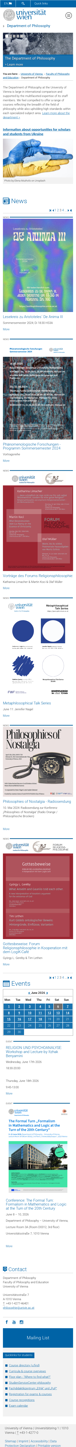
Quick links (41, 3)
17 (29, 1019)
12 (49, 1013)
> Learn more (14, 64)
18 (40, 1019)
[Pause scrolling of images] (21, 36)
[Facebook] (6, 1321)
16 (19, 1019)
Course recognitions (22, 1400)
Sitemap (10, 1441)
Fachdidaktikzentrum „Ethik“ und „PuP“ (33, 1388)
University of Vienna (32, 73)
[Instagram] (21, 1321)
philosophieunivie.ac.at (18, 1308)
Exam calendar (18, 1405)
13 (58, 1013)
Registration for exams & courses (30, 1394)
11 (40, 1013)
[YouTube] (14, 1321)
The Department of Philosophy (30, 58)
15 (9, 1019)
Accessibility (39, 1441)
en (8, 3)
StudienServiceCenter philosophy (30, 1382)
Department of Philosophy (28, 26)
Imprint (23, 1441)
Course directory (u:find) (24, 1365)
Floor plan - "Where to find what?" (30, 1377)
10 (29, 1013)
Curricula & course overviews (27, 1371)
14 (67, 1013)
